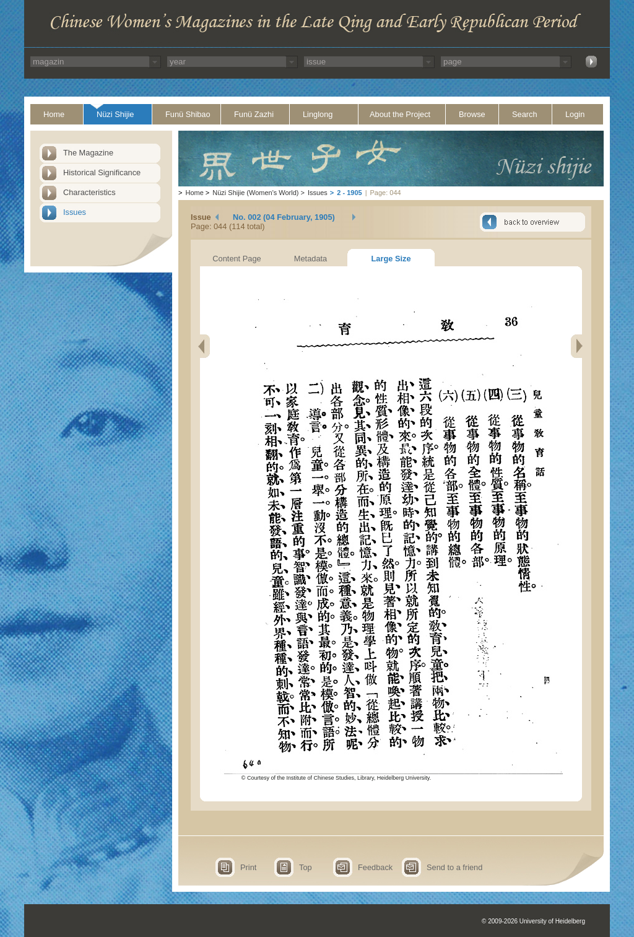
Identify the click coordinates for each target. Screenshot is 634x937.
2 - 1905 (349, 192)
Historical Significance (102, 172)
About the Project (400, 114)
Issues (74, 212)
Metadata (310, 258)
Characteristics (89, 192)
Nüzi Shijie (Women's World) (255, 192)
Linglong (317, 114)
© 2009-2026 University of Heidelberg (533, 921)
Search (524, 114)
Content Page (236, 258)
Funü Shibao (188, 114)
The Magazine (88, 152)
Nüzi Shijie (115, 114)
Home (53, 114)
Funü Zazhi (254, 114)
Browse (472, 114)
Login (574, 114)
